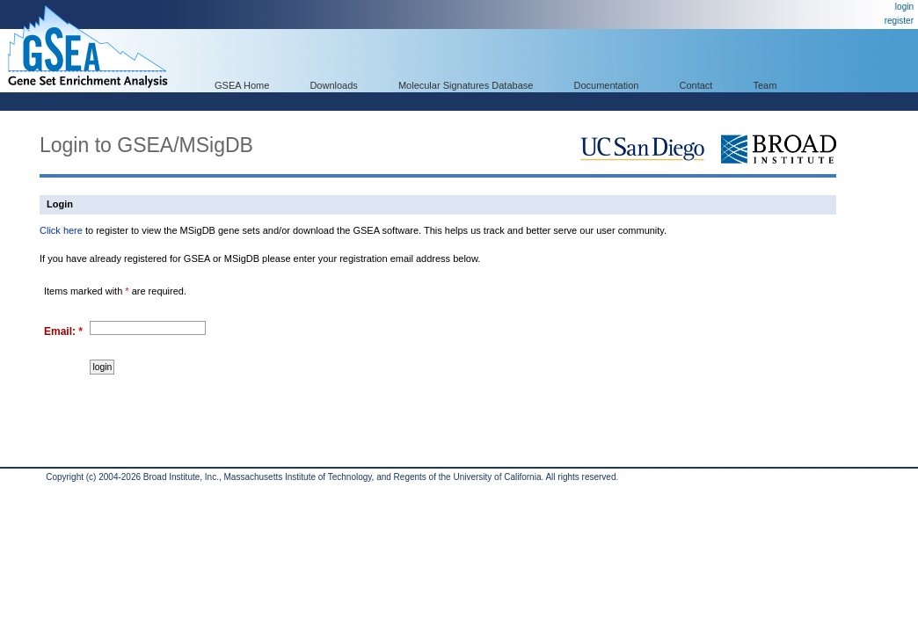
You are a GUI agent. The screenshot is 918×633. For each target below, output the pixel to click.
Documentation (605, 85)
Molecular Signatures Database (465, 85)
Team (765, 85)
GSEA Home (242, 85)
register (899, 20)
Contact (696, 85)
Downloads (333, 85)
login (904, 6)
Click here (61, 230)
